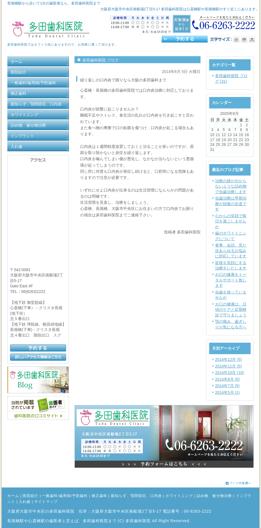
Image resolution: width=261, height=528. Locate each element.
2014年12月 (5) (228, 359)
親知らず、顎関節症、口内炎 (136, 496)
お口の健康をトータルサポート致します (230, 280)
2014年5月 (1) (227, 392)
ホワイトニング (179, 496)
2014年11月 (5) (228, 366)
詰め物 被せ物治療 (214, 496)
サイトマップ (46, 502)
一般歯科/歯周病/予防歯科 (65, 496)
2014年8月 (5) (227, 379)
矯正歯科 (99, 496)
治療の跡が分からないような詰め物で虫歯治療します (230, 186)
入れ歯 (25, 502)
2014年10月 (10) (229, 372)
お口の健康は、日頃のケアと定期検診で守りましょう (230, 309)
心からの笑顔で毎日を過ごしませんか (230, 221)
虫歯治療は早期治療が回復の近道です (230, 203)
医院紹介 (30, 496)
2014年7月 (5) (227, 385)
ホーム (13, 496)
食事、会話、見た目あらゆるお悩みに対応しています (230, 250)
